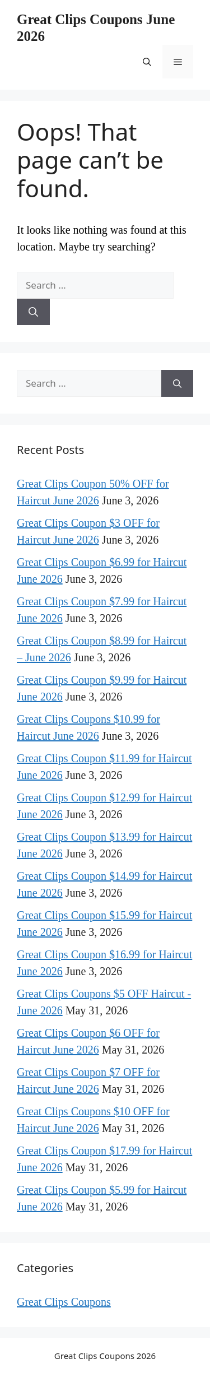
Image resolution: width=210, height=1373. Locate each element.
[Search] (33, 312)
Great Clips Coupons (64, 1302)
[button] (147, 61)
